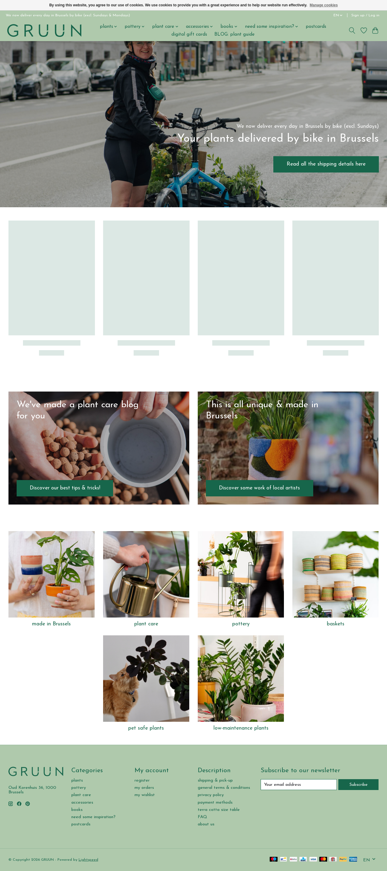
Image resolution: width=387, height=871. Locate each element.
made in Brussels (51, 624)
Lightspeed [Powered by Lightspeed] (88, 860)
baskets (335, 624)
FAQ (202, 817)
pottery (241, 624)
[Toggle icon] (351, 30)
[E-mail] (299, 784)
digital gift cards (189, 34)
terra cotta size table (219, 810)
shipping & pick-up (215, 780)
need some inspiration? (93, 817)
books (77, 810)
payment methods (215, 802)
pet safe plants (146, 728)
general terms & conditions (224, 788)
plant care (146, 624)
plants (77, 780)
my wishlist (145, 795)
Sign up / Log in (365, 15)
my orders (144, 788)
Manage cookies (324, 5)
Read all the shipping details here (326, 164)
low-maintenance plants (240, 728)
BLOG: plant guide (234, 34)
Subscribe (359, 784)
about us (206, 824)
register (142, 780)
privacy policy (211, 795)
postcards (316, 26)
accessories (82, 802)
